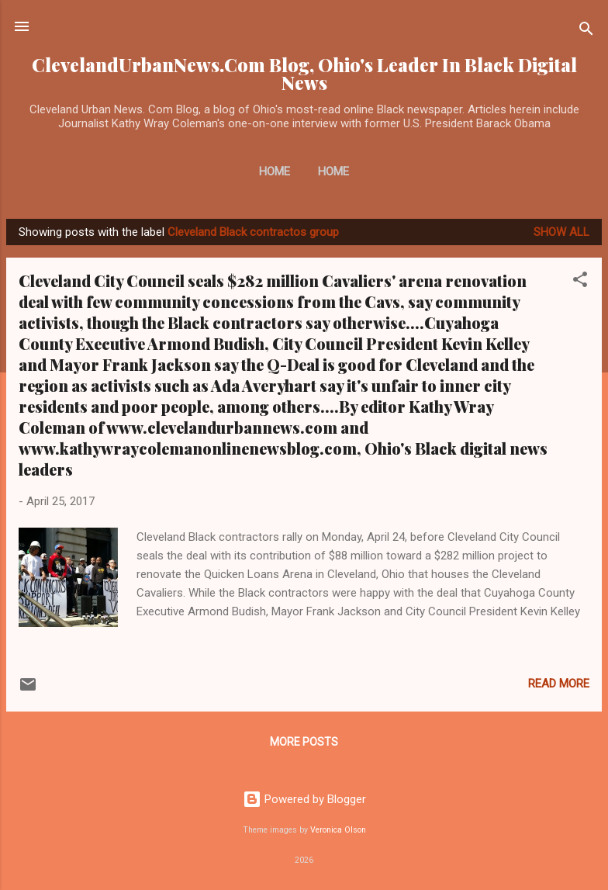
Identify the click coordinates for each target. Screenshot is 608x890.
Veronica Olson (338, 830)
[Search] (586, 31)
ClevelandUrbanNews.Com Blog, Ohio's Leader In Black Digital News (304, 74)
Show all (561, 232)
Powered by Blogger (304, 799)
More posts (304, 742)
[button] (580, 282)
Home (274, 171)
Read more (558, 684)
